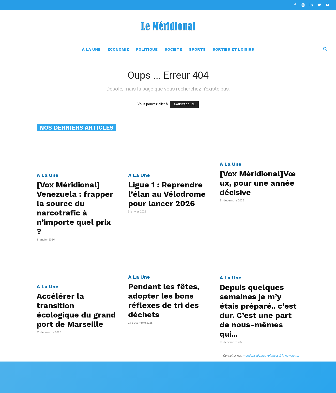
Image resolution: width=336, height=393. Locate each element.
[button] (325, 49)
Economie (118, 49)
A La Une (47, 175)
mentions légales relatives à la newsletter (271, 355)
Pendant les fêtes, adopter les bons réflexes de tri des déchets (163, 300)
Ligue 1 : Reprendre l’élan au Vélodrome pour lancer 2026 (167, 194)
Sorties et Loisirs (233, 49)
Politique (147, 49)
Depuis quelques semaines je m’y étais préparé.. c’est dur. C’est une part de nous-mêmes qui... (258, 311)
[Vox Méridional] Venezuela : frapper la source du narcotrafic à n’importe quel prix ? (75, 208)
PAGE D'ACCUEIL (184, 104)
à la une (91, 49)
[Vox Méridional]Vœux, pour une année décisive (258, 183)
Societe (173, 49)
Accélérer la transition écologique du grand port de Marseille (76, 310)
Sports (197, 49)
